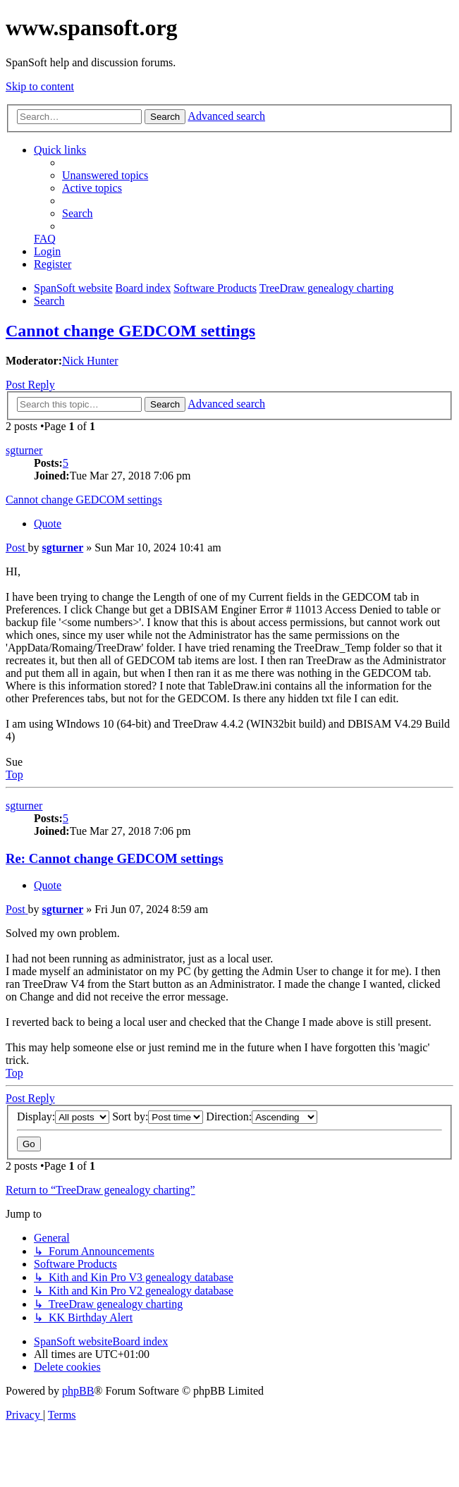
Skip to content (40, 86)
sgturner (24, 450)
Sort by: (157, 1116)
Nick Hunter (90, 361)
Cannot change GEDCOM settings (130, 331)
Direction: (261, 1116)
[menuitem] (105, 175)
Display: (63, 1116)
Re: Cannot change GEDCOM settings (115, 858)
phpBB (78, 1391)
